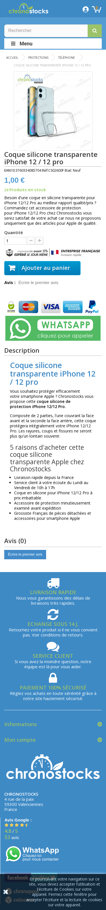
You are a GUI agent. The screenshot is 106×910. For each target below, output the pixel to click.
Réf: (45, 170)
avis (12, 837)
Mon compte (20, 739)
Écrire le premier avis (38, 282)
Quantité (13, 232)
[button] (95, 30)
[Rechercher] (53, 30)
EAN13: (10, 170)
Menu (21, 44)
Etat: (68, 170)
